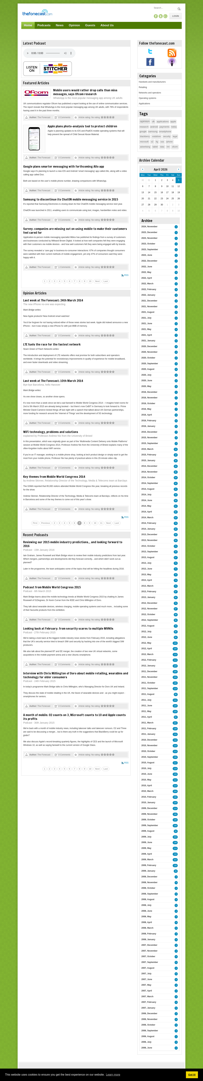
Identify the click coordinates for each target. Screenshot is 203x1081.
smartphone (165, 131)
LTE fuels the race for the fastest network (52, 344)
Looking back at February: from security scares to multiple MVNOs (68, 628)
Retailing (143, 87)
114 (175, 780)
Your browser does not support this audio (49, 53)
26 (176, 461)
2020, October (148, 358)
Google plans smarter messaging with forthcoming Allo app (63, 166)
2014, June (146, 500)
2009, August (147, 831)
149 (175, 820)
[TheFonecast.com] (37, 13)
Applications (144, 103)
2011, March (147, 722)
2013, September (149, 551)
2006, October (148, 1025)
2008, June (146, 911)
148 (175, 826)
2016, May (146, 409)
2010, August (147, 762)
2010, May (146, 780)
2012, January (148, 665)
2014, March (147, 517)
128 (175, 774)
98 (176, 615)
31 (176, 489)
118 (175, 740)
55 (176, 512)
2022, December (149, 261)
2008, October (148, 888)
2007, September (149, 962)
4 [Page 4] (59, 281)
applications (163, 121)
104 (175, 791)
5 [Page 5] (64, 281)
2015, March (147, 449)
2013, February (148, 591)
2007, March (147, 996)
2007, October (148, 956)
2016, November (149, 397)
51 (176, 506)
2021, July (146, 318)
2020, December (149, 346)
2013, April (146, 580)
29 (176, 871)
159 (175, 837)
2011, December (149, 671)
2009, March (147, 859)
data (162, 147)
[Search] (165, 7)
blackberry (145, 136)
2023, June (146, 255)
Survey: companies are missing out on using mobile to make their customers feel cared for (75, 230)
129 (175, 666)
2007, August (147, 968)
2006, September (149, 1030)
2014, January (148, 529)
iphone (169, 141)
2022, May (146, 272)
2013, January (148, 597)
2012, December (149, 603)
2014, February (148, 523)
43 (176, 495)
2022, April (146, 278)
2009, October (148, 819)
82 (176, 717)
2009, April (146, 854)
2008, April (146, 922)
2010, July (146, 768)
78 (176, 523)
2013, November (149, 540)
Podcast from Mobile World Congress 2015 (52, 587)
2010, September (149, 757)
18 (176, 455)
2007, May (146, 985)
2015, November (149, 437)
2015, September (149, 443)
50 (176, 501)
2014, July (146, 494)
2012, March (147, 654)
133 (175, 643)
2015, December (149, 432)
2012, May (146, 643)
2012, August (147, 626)
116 (175, 734)
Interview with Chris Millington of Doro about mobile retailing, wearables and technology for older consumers (75, 675)
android (154, 126)
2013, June (146, 569)
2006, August (147, 1036)
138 (175, 729)
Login (175, 16)
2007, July (146, 973)
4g (157, 141)
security (166, 136)
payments (164, 126)
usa (162, 141)
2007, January (148, 1008)
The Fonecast (43, 117)
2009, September (149, 825)
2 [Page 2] (49, 281)
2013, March (147, 586)
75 (176, 563)
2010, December (149, 740)
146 (175, 814)
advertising (145, 147)
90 (176, 694)
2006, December (149, 1013)
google (143, 131)
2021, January (148, 340)
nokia (173, 126)
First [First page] (35, 523)
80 (176, 637)
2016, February (148, 420)
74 (176, 580)
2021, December (149, 301)
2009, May (146, 848)
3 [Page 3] (54, 281)
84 (176, 529)
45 (176, 472)
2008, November (149, 882)
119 (175, 689)
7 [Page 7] (74, 281)
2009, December (149, 808)
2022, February (148, 289)
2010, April (146, 785)
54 (176, 478)
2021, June (146, 323)
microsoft (144, 141)
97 (176, 592)
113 (175, 660)
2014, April (146, 511)
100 (175, 649)
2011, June (146, 705)
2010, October (148, 751)
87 (176, 609)
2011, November (149, 677)
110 (175, 655)
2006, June (146, 1048)
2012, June (146, 637)
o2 (152, 141)
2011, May (146, 711)
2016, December (149, 392)
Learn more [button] (113, 1074)
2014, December (149, 466)
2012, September (149, 620)
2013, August (147, 557)
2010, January (148, 802)
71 (176, 546)
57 (176, 558)
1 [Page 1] (44, 281)
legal (175, 136)
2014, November (149, 472)
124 (175, 700)
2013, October (148, 546)
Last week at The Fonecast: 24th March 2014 (53, 300)
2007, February (148, 1002)
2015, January (148, 460)
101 (175, 723)
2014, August (147, 489)
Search (179, 9)
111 (175, 763)
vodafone (156, 136)
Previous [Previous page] (45, 523)
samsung (152, 131)
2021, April (146, 335)
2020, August (147, 369)
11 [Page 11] (101, 523)
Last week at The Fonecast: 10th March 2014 (53, 380)
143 (175, 803)
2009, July (146, 837)
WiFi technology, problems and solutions (50, 431)
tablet (155, 147)
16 (176, 449)
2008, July (146, 905)
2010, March (147, 791)
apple (173, 121)
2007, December (149, 945)
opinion (145, 121)
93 (176, 831)
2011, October (148, 683)
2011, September (149, 688)
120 (175, 706)
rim (168, 147)
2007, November (149, 951)
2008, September (149, 894)
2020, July (146, 375)
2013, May (146, 574)
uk (153, 121)
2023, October (148, 243)
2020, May (146, 386)
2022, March (147, 283)
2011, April (146, 717)
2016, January (148, 426)
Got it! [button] (192, 1074)
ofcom (175, 147)
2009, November (149, 814)
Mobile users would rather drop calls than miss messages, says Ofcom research (85, 92)
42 (176, 483)
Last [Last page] (105, 281)
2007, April (146, 991)
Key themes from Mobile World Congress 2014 (54, 476)
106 (175, 672)
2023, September (149, 249)
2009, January (148, 871)
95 (176, 597)
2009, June (146, 842)
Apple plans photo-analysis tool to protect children (82, 126)
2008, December (149, 876)
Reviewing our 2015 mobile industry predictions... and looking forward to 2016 (72, 544)
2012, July (146, 631)
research (144, 126)
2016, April (146, 415)
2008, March (147, 928)
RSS (126, 275)
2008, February (148, 933)
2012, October (148, 614)
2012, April (146, 648)
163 (175, 860)
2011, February (148, 728)
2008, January (148, 939)
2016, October (148, 403)
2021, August (147, 312)
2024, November (149, 226)
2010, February (148, 797)
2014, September (149, 483)
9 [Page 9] (84, 281)
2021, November (149, 306)
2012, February (148, 660)
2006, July (146, 1042)
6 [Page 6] (69, 281)
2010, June (146, 774)
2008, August (147, 899)
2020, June (146, 380)
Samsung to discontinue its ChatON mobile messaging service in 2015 (70, 199)
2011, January (148, 734)
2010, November (149, 745)
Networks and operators (150, 92)
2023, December (149, 232)
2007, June (146, 979)
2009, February (148, 865)
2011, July (146, 700)
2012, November (149, 608)
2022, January (148, 295)
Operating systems (147, 98)
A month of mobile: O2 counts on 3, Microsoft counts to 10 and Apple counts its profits (74, 717)
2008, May (146, 916)
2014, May (146, 506)
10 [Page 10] (90, 281)
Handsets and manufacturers (152, 82)
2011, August (147, 694)
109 (175, 677)
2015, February (148, 454)
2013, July (146, 563)
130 (175, 683)
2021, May (146, 329)
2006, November (149, 1019)
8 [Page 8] (79, 281)
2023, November (149, 238)
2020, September (149, 363)
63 (176, 518)
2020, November (149, 352)
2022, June (146, 266)
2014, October (148, 477)
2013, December (149, 534)
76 (176, 552)
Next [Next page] (97, 281)
